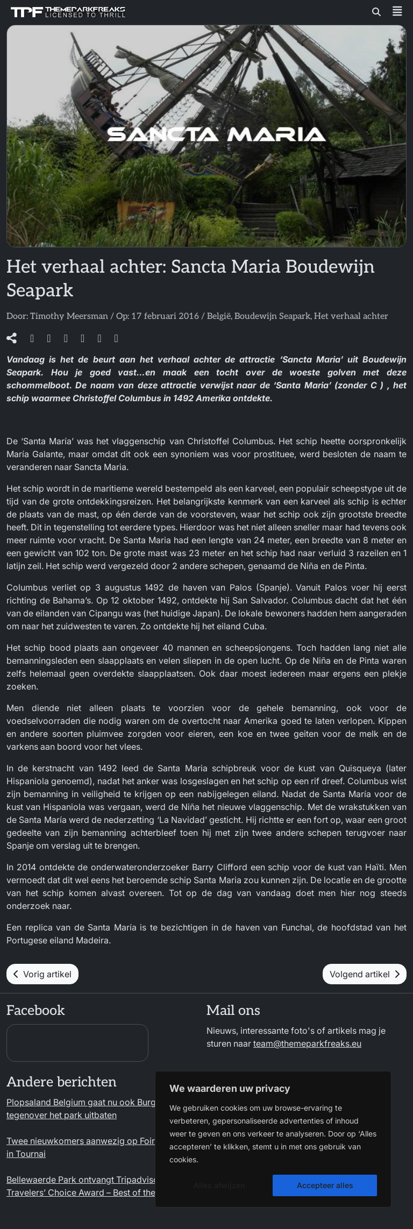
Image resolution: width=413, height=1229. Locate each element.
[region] (273, 1139)
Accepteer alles (325, 1185)
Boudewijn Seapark (272, 316)
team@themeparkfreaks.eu (307, 1043)
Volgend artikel (365, 974)
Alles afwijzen (219, 1185)
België (219, 316)
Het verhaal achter (351, 316)
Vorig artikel (42, 974)
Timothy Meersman (69, 316)
